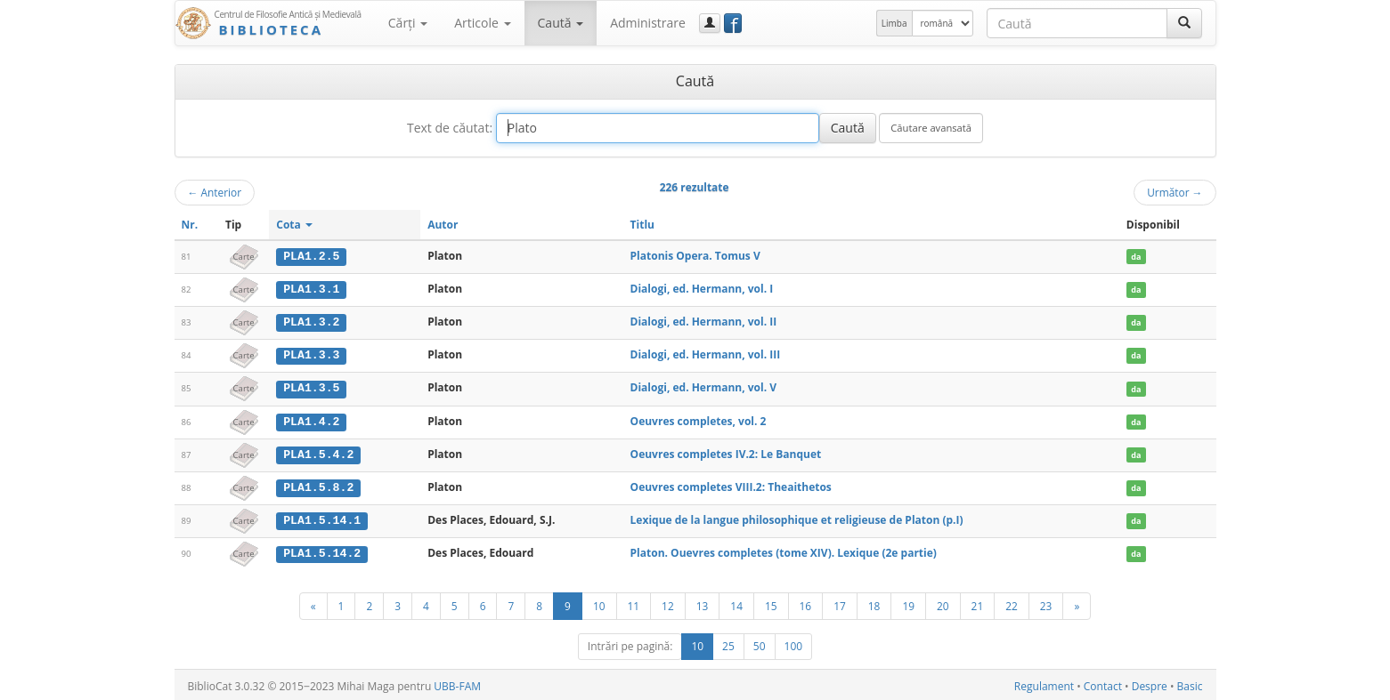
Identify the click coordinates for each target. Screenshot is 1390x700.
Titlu (642, 224)
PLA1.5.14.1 (322, 518)
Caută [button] (561, 22)
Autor (442, 224)
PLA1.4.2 (311, 420)
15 (771, 603)
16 (806, 603)
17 (839, 603)
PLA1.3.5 (311, 387)
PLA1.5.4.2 (318, 452)
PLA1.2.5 (311, 256)
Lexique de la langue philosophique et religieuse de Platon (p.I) (796, 517)
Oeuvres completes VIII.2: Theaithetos (731, 484)
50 (759, 643)
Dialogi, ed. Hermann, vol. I (702, 288)
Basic (1190, 683)
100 (793, 643)
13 (702, 603)
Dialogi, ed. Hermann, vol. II (703, 320)
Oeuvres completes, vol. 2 (698, 419)
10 (599, 603)
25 (728, 643)
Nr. (190, 224)
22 (1011, 603)
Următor (1174, 192)
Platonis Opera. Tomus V (695, 255)
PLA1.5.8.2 (318, 485)
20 (943, 603)
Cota (294, 224)
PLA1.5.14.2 (322, 551)
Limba (894, 23)
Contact (1103, 683)
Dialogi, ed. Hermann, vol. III (705, 353)
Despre (1149, 683)
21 (977, 603)
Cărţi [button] (407, 22)
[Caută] (1184, 23)
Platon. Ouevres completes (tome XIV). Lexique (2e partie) (783, 550)
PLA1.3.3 (311, 354)
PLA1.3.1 (311, 289)
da (1136, 256)
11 (634, 603)
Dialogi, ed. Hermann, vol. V (703, 386)
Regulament (1044, 683)
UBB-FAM (457, 683)
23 (1046, 603)
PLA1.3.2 (311, 321)
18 (874, 603)
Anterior (215, 192)
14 (736, 603)
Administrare (648, 22)
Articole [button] (482, 22)
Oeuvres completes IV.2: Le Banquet (726, 451)
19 (908, 603)
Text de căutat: (449, 127)
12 (668, 603)
